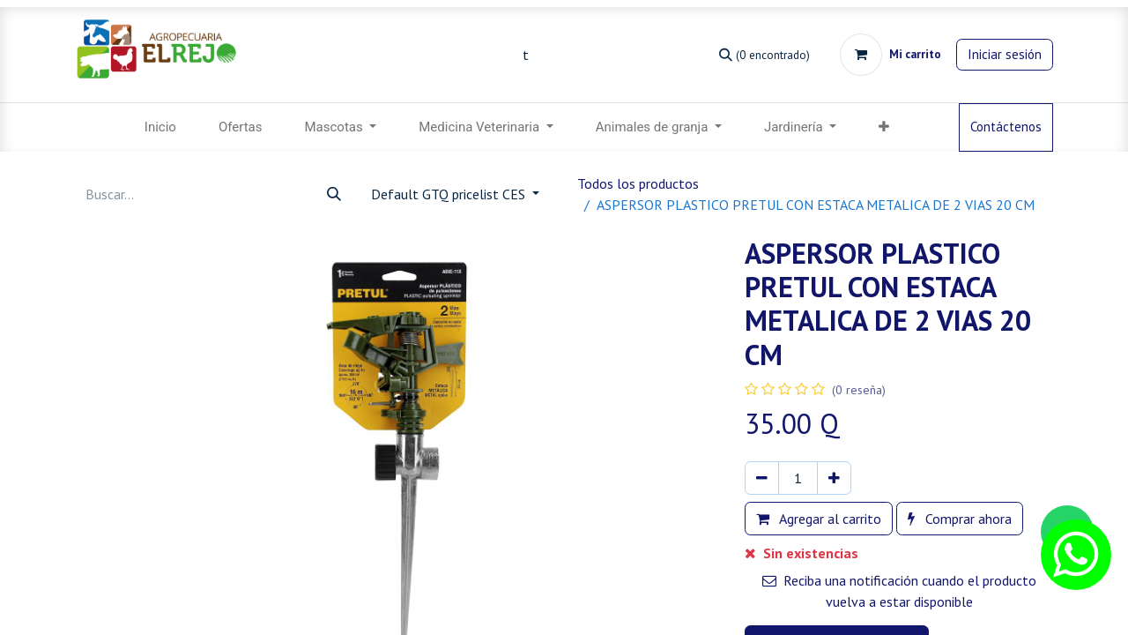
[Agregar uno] (834, 478)
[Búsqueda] (764, 54)
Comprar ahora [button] (960, 518)
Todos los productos (638, 183)
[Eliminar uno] (762, 478)
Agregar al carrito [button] (818, 518)
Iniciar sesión (1005, 54)
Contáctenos (1006, 126)
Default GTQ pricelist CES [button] (450, 194)
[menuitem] (160, 127)
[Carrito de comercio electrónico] (890, 54)
